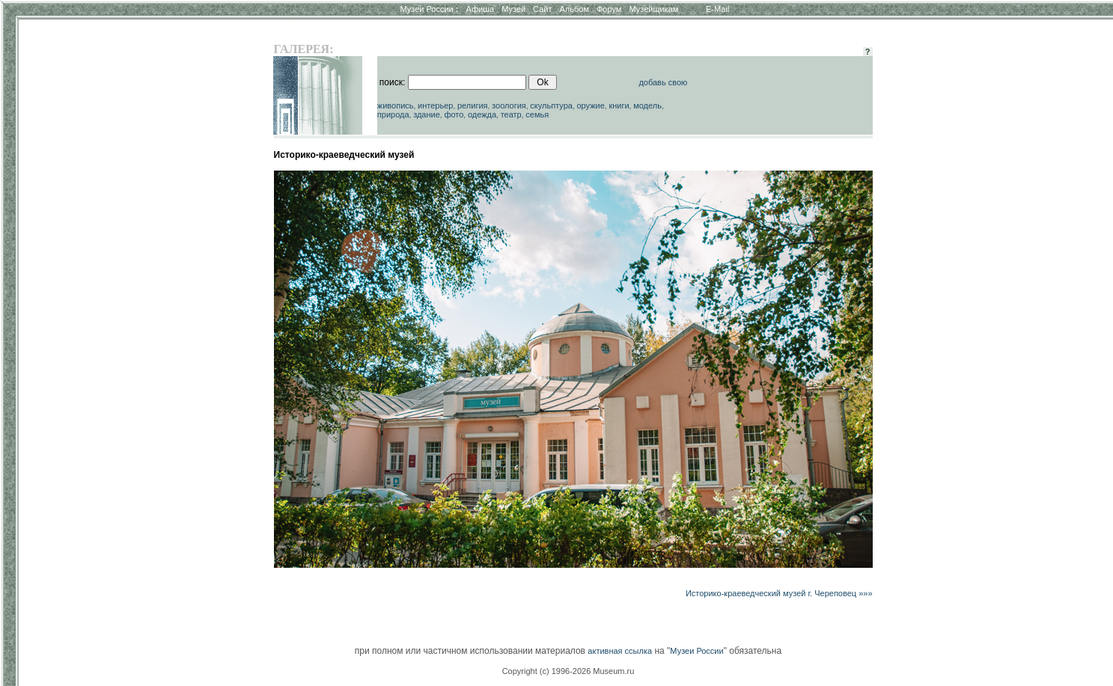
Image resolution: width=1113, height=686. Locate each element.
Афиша (480, 8)
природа (393, 114)
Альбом (574, 8)
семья (537, 114)
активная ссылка (620, 650)
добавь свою (662, 82)
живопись (395, 105)
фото (453, 114)
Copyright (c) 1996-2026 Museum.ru (568, 671)
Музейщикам (653, 8)
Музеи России (429, 8)
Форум (609, 8)
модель (647, 105)
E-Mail (717, 8)
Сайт (542, 8)
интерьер (435, 105)
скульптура (551, 105)
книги (619, 105)
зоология (509, 105)
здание (426, 114)
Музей (513, 8)
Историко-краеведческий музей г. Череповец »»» (779, 593)
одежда (482, 114)
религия (472, 105)
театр (511, 114)
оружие (590, 105)
